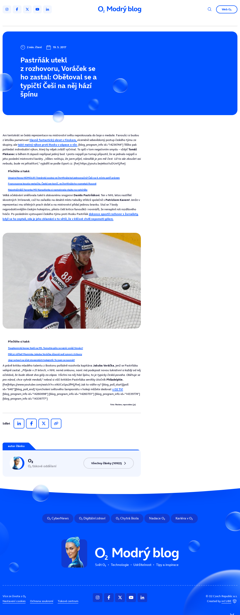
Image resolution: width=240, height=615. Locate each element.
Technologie (101, 21)
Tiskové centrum (68, 601)
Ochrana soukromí (41, 601)
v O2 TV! (117, 389)
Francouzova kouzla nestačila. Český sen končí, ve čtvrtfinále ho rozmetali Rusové (52, 183)
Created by (222, 601)
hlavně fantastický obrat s (53, 140)
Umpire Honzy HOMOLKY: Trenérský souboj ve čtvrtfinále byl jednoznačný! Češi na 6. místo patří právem (64, 177)
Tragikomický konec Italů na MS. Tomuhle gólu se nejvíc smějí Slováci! (45, 348)
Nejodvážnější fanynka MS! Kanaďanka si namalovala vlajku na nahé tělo (47, 189)
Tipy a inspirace (157, 21)
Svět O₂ (77, 21)
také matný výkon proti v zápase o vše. (48, 145)
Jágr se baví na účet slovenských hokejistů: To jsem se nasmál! (41, 360)
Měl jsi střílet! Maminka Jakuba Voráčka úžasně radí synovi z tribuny (45, 354)
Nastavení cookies (14, 601)
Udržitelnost (128, 21)
